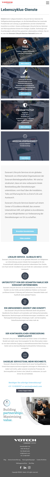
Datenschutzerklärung (14, 460)
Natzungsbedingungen (28, 460)
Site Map (31, 463)
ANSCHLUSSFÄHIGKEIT (25, 141)
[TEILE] (25, 42)
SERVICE (25, 77)
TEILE (25, 46)
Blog (5, 460)
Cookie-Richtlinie (41, 460)
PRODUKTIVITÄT (25, 110)
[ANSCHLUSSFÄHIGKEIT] (25, 136)
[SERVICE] (25, 72)
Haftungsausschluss (21, 463)
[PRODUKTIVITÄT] (25, 105)
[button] (25, 411)
